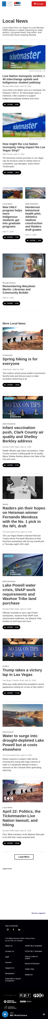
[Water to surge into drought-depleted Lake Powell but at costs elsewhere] (23, 715)
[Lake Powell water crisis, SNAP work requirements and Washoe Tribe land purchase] (23, 565)
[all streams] (44, 1014)
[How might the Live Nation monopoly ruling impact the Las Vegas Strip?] (24, 125)
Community (7, 355)
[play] (5, 1014)
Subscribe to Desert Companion (13, 980)
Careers (8, 962)
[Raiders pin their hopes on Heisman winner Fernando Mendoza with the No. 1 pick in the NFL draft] (23, 487)
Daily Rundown (31, 204)
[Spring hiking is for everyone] (23, 338)
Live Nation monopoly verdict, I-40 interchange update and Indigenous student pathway (24, 79)
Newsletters (9, 974)
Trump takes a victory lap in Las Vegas (22, 672)
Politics (6, 666)
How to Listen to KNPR (31, 958)
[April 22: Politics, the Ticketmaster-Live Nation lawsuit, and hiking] (23, 791)
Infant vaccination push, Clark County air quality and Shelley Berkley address (23, 434)
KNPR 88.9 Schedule (33, 946)
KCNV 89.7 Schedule (33, 951)
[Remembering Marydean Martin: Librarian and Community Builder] (24, 265)
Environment (8, 732)
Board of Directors (32, 964)
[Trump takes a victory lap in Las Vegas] (23, 649)
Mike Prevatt (8, 154)
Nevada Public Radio (11, 86)
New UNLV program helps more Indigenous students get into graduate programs (12, 217)
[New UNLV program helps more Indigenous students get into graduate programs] (13, 193)
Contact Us (9, 951)
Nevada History (9, 283)
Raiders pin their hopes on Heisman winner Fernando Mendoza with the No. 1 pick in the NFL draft (24, 517)
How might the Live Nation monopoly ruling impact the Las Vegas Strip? (24, 147)
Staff (7, 957)
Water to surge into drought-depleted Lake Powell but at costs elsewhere (23, 742)
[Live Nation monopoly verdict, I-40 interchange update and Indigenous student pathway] (24, 57)
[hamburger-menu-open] (4, 3)
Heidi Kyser (7, 369)
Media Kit (29, 975)
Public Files (29, 969)
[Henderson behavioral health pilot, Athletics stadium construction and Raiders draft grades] (35, 193)
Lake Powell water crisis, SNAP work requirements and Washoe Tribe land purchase (19, 594)
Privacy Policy (30, 938)
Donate (39, 4)
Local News (7, 204)
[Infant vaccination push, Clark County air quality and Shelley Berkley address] (23, 407)
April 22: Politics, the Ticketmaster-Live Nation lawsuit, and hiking (22, 818)
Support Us (9, 968)
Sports (5, 504)
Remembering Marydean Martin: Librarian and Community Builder (19, 289)
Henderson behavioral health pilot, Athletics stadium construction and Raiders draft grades (33, 218)
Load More (24, 857)
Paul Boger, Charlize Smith (13, 680)
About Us (9, 946)
